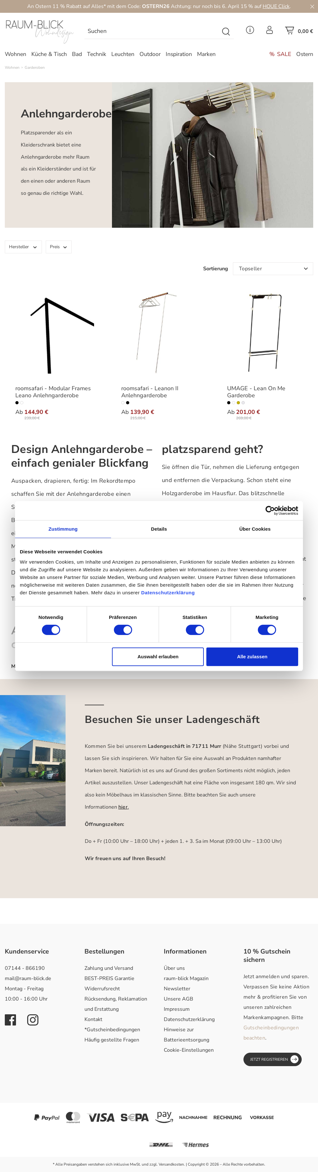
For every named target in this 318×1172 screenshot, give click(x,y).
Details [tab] (159, 529)
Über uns (174, 968)
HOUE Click (276, 6)
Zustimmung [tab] (63, 529)
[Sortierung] (273, 268)
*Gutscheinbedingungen (112, 1029)
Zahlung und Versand (108, 968)
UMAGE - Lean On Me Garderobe (256, 392)
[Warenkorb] (299, 32)
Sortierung (215, 268)
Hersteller (23, 247)
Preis (59, 247)
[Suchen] (151, 32)
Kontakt (93, 1019)
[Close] (312, 6)
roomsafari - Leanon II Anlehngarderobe (150, 392)
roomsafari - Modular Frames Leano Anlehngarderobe (53, 392)
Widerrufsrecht (102, 988)
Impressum (177, 1009)
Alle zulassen (252, 656)
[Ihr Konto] (269, 32)
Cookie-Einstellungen (189, 1050)
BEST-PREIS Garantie (109, 978)
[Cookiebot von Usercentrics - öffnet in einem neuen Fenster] (270, 510)
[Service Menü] (250, 32)
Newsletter (177, 988)
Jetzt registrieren (274, 1059)
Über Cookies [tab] (255, 529)
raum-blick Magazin (186, 978)
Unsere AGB (178, 998)
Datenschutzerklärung (189, 1019)
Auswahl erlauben (158, 656)
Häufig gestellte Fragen (111, 1039)
